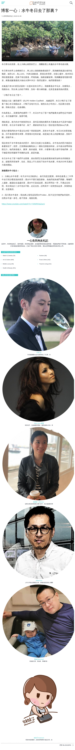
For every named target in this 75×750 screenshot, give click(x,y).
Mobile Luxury (8, 264)
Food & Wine (44, 259)
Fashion (43, 255)
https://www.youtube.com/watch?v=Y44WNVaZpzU (23, 204)
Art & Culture (8, 259)
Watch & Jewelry (9, 255)
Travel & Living (45, 264)
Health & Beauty (9, 268)
